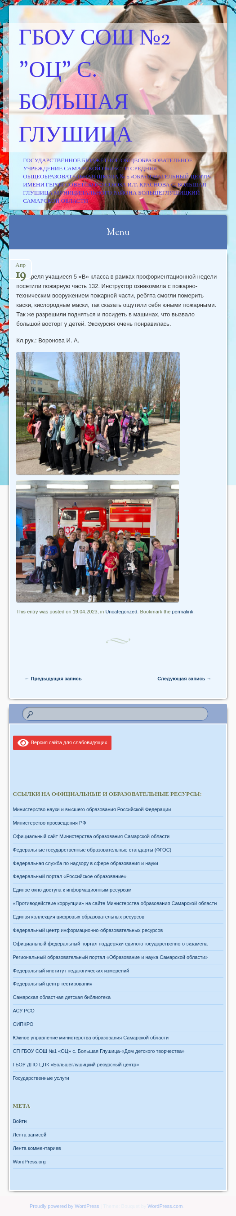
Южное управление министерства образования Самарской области (91, 1037)
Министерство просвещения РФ (49, 822)
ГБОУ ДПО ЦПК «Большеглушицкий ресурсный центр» (76, 1064)
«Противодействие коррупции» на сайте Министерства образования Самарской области (115, 903)
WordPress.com (165, 1206)
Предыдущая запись (53, 678)
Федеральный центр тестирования (53, 983)
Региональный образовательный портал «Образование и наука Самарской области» (110, 957)
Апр (20, 268)
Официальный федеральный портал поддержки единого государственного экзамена (110, 943)
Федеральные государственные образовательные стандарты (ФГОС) (92, 849)
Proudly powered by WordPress (64, 1206)
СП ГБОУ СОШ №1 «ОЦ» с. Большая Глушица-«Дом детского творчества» (99, 1051)
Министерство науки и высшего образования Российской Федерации (92, 809)
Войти (20, 1121)
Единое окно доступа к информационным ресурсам (72, 889)
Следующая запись (184, 678)
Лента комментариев (37, 1148)
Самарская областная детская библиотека (62, 997)
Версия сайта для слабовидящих (62, 742)
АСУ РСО (24, 1010)
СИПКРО (23, 1024)
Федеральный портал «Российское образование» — (73, 876)
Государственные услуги (41, 1078)
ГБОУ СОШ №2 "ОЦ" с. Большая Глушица (95, 87)
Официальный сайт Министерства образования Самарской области (91, 836)
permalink (182, 611)
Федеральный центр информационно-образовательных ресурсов (88, 930)
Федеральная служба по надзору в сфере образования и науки (85, 863)
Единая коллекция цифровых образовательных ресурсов (79, 916)
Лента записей (30, 1134)
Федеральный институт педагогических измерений (71, 970)
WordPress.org (29, 1161)
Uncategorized (121, 611)
